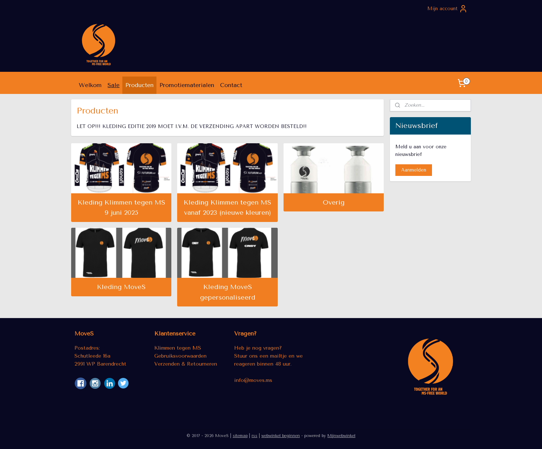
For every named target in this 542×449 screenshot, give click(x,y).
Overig (334, 202)
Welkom (90, 85)
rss (254, 435)
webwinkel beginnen (280, 435)
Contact (231, 85)
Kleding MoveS (121, 287)
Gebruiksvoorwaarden (180, 356)
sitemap (240, 435)
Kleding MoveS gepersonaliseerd (227, 292)
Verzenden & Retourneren (185, 364)
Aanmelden (413, 170)
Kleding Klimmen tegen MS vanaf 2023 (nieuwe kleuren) (227, 207)
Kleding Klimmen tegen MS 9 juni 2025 (121, 207)
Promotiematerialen (186, 85)
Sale (113, 85)
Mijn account (447, 8)
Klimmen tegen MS (177, 348)
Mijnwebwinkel (341, 435)
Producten (139, 85)
